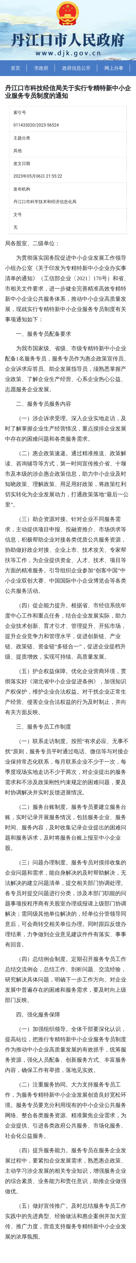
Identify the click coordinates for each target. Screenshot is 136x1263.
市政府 (41, 68)
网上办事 (113, 68)
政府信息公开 (76, 68)
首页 (15, 68)
